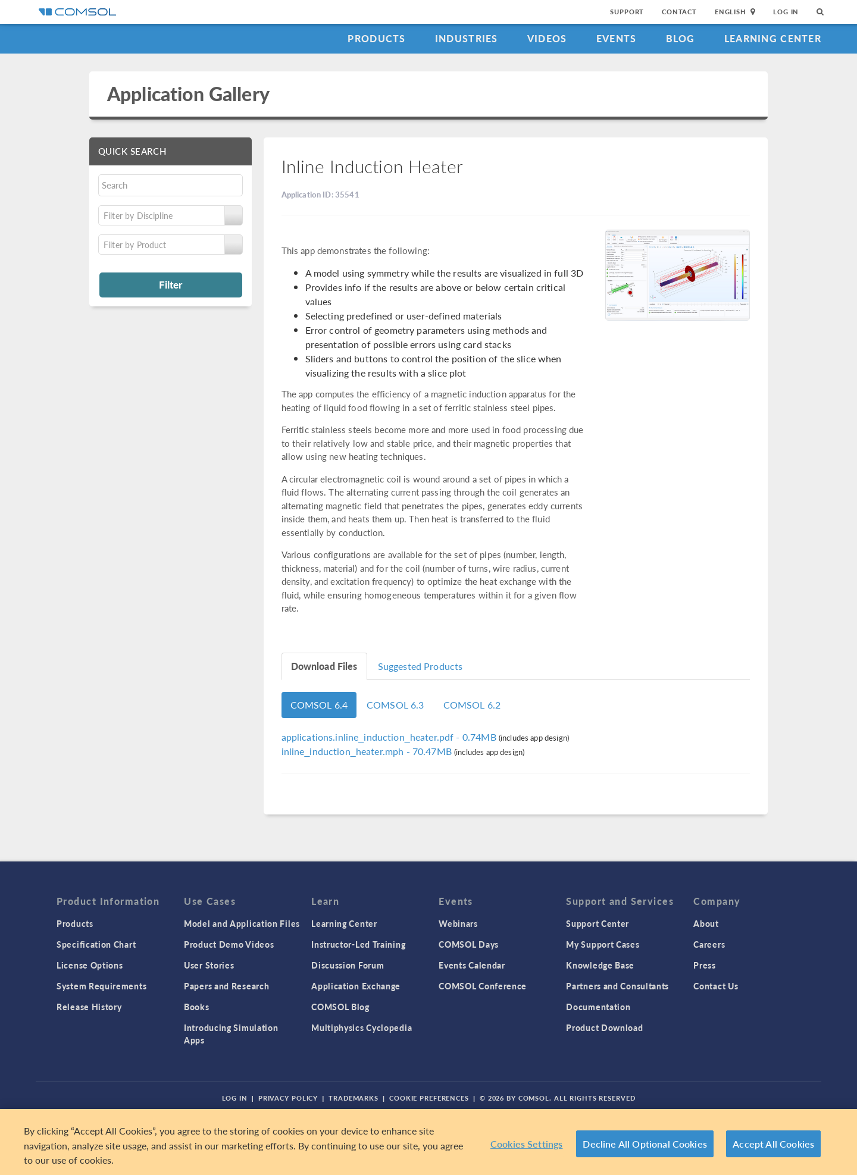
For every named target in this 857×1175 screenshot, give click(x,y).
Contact (679, 11)
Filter (170, 284)
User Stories (209, 965)
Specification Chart (96, 944)
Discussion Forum (347, 965)
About (706, 923)
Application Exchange (356, 986)
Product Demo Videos (229, 944)
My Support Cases (602, 944)
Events (616, 38)
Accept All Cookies (773, 1144)
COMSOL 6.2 (472, 705)
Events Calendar (472, 965)
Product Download (604, 1027)
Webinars (458, 923)
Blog (680, 38)
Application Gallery (188, 93)
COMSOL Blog (340, 1007)
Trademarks (354, 1097)
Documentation (598, 1007)
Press (704, 965)
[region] (428, 1142)
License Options (90, 965)
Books (196, 1007)
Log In (786, 11)
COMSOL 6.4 (319, 705)
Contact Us (715, 986)
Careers (709, 944)
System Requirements (101, 986)
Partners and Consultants (617, 986)
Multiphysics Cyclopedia (361, 1027)
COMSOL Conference (483, 986)
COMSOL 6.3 (395, 705)
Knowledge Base (600, 965)
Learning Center (772, 38)
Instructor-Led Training (358, 944)
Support (627, 11)
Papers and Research (226, 986)
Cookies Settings (526, 1144)
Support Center (597, 923)
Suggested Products (420, 666)
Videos (547, 38)
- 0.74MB (390, 737)
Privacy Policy (288, 1097)
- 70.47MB (368, 751)
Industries (466, 38)
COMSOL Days (469, 944)
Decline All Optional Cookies (645, 1144)
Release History (89, 1007)
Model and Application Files (242, 923)
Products (376, 38)
